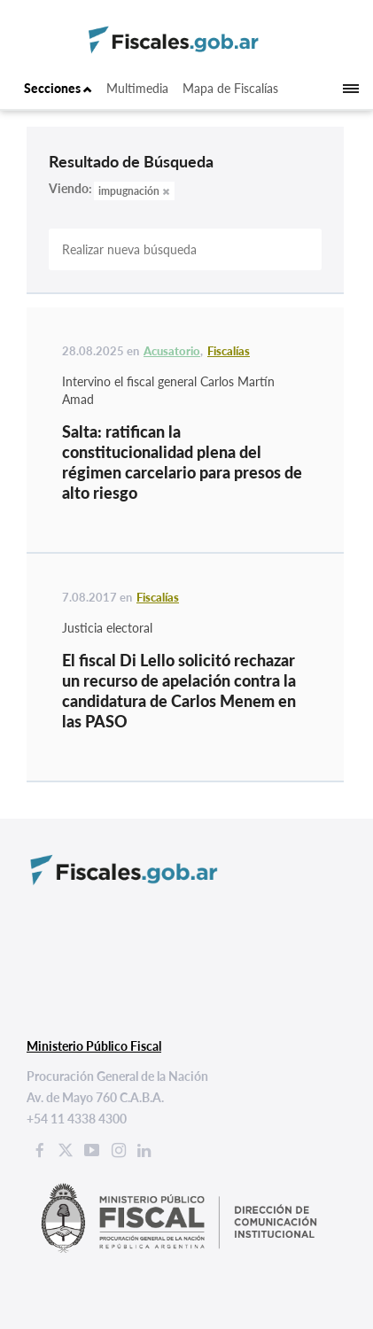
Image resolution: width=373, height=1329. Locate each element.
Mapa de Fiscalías (230, 88)
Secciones (58, 88)
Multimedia (137, 88)
